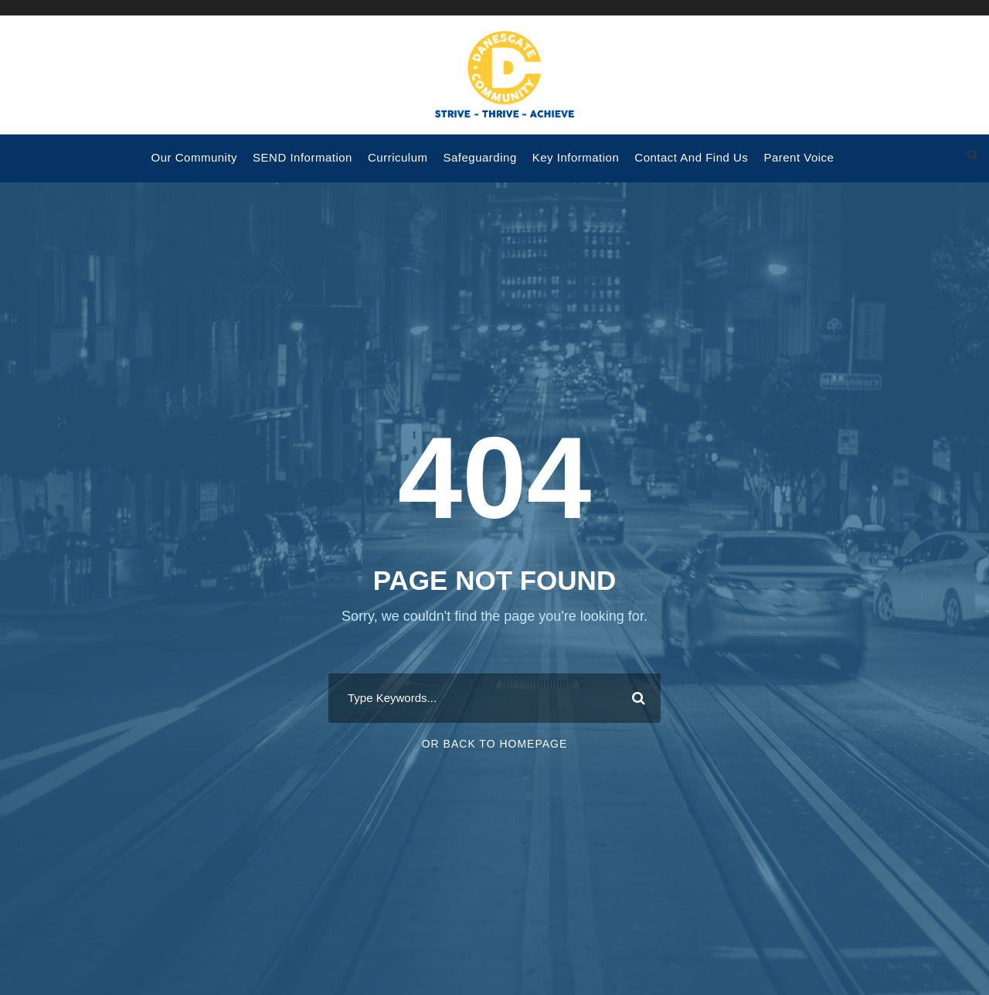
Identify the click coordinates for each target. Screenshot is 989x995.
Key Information (576, 157)
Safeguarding (479, 157)
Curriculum (398, 157)
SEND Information (302, 157)
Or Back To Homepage (495, 744)
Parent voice (798, 157)
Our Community (194, 157)
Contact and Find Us (691, 157)
